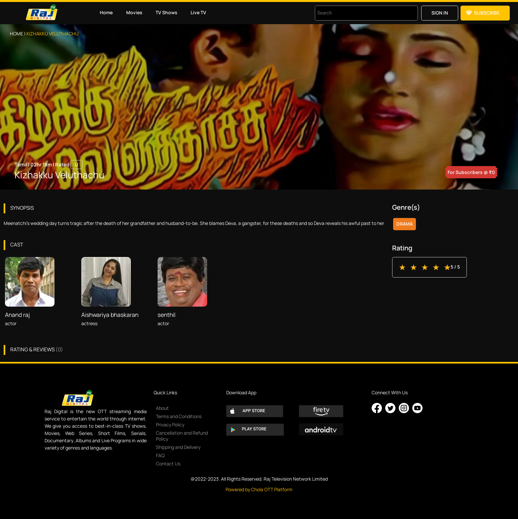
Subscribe (487, 13)
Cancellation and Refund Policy (182, 436)
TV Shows (166, 12)
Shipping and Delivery (178, 447)
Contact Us (168, 463)
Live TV (198, 12)
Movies (134, 12)
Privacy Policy (170, 424)
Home (106, 12)
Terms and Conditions (179, 416)
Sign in (439, 13)
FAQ (160, 455)
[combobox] (358, 13)
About (162, 408)
